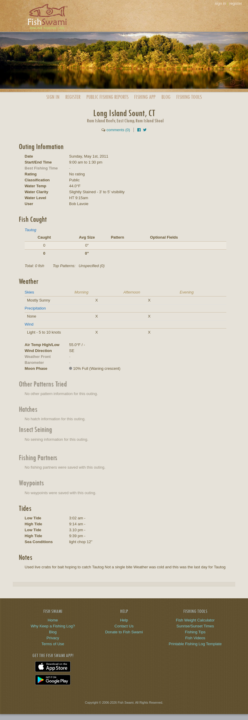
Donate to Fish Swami (124, 632)
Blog (165, 96)
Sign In (52, 96)
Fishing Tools (189, 96)
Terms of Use (53, 644)
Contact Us (124, 626)
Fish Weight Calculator (195, 620)
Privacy (53, 638)
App (144, 96)
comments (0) (118, 130)
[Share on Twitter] (145, 130)
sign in (220, 3)
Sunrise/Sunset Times (195, 626)
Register (72, 96)
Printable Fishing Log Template (195, 644)
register (235, 3)
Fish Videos (195, 638)
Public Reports (107, 96)
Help (124, 620)
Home (53, 620)
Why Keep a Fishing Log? (53, 626)
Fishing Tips (195, 632)
